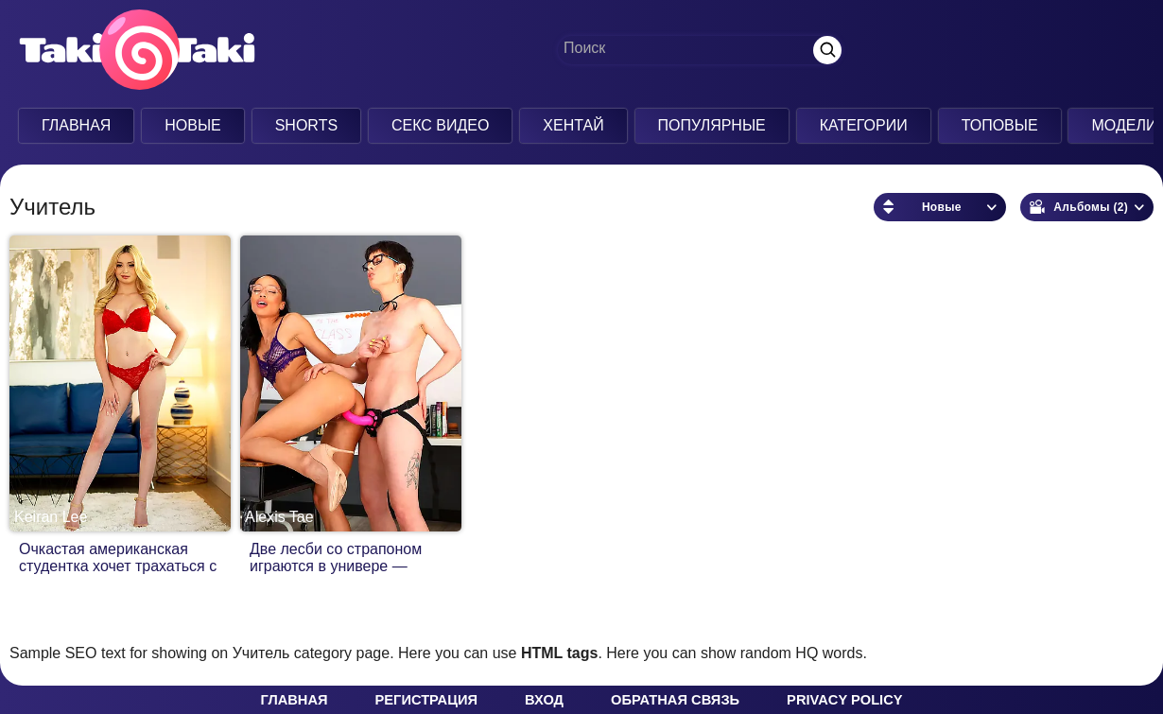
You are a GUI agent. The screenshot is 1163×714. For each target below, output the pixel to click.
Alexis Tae (279, 517)
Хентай (573, 125)
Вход (544, 699)
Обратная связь (675, 699)
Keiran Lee (50, 517)
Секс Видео (440, 125)
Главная (76, 125)
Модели (1123, 125)
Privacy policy (844, 699)
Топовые (1000, 125)
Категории (864, 125)
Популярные (712, 125)
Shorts (306, 125)
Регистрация (426, 699)
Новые (193, 125)
